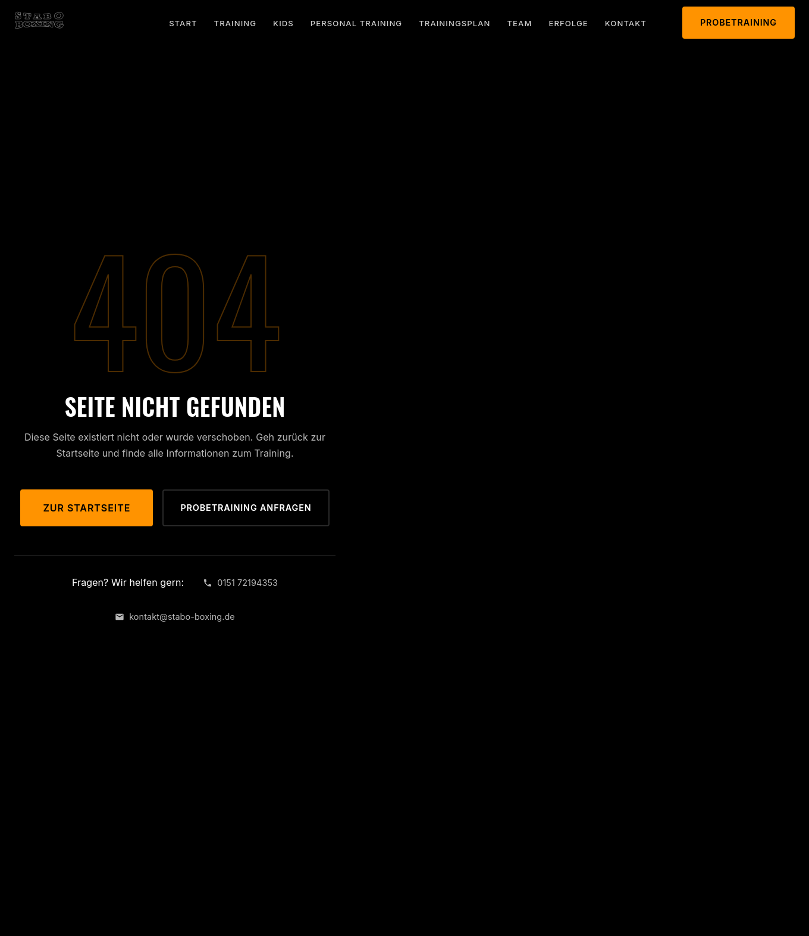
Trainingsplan (454, 23)
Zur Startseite (86, 508)
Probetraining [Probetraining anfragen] (738, 22)
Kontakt (626, 23)
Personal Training (356, 23)
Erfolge (568, 23)
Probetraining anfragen (245, 508)
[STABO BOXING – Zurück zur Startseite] (39, 20)
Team (519, 23)
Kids (283, 23)
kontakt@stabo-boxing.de (175, 616)
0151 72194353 (240, 583)
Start (183, 23)
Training (235, 23)
